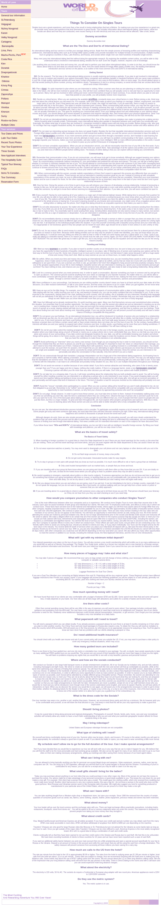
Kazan (4, 33)
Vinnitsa (5, 107)
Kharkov (5, 77)
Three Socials (8, 151)
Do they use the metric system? (96, 879)
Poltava (5, 98)
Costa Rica (6, 59)
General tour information (13, 15)
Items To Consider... (11, 173)
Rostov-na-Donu (9, 120)
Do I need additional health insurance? (96, 634)
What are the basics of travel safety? (96, 432)
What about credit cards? (96, 816)
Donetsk (5, 68)
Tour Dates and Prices (12, 133)
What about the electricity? (96, 867)
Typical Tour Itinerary (11, 164)
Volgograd (6, 24)
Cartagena (6, 41)
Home (4, 6)
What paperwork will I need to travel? (96, 619)
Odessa (5, 81)
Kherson (5, 112)
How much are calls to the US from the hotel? (96, 849)
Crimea (4, 90)
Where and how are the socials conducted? (96, 660)
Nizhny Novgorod (9, 28)
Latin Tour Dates (9, 138)
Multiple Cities (8, 125)
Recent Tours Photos (11, 142)
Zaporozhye (7, 94)
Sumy (4, 116)
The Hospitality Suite (11, 160)
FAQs (4, 168)
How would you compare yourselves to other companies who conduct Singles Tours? (96, 498)
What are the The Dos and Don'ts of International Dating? (96, 46)
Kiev (3, 63)
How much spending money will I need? (96, 592)
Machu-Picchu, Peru (13, 55)
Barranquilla (7, 46)
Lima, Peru (6, 50)
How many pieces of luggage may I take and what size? (96, 553)
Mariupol (5, 103)
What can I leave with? (96, 791)
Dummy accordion (96, 36)
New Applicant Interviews (13, 155)
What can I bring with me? (96, 757)
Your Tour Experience (11, 147)
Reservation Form (10, 182)
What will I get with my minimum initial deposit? (96, 537)
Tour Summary (8, 177)
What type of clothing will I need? (96, 732)
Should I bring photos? (96, 709)
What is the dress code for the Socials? (96, 695)
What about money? (96, 802)
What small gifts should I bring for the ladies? (96, 771)
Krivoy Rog (6, 85)
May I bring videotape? (96, 723)
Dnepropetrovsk (9, 72)
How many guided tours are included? (96, 646)
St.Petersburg (8, 20)
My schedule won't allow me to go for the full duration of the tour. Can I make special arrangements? (96, 744)
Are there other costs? (96, 603)
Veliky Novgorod (9, 37)
